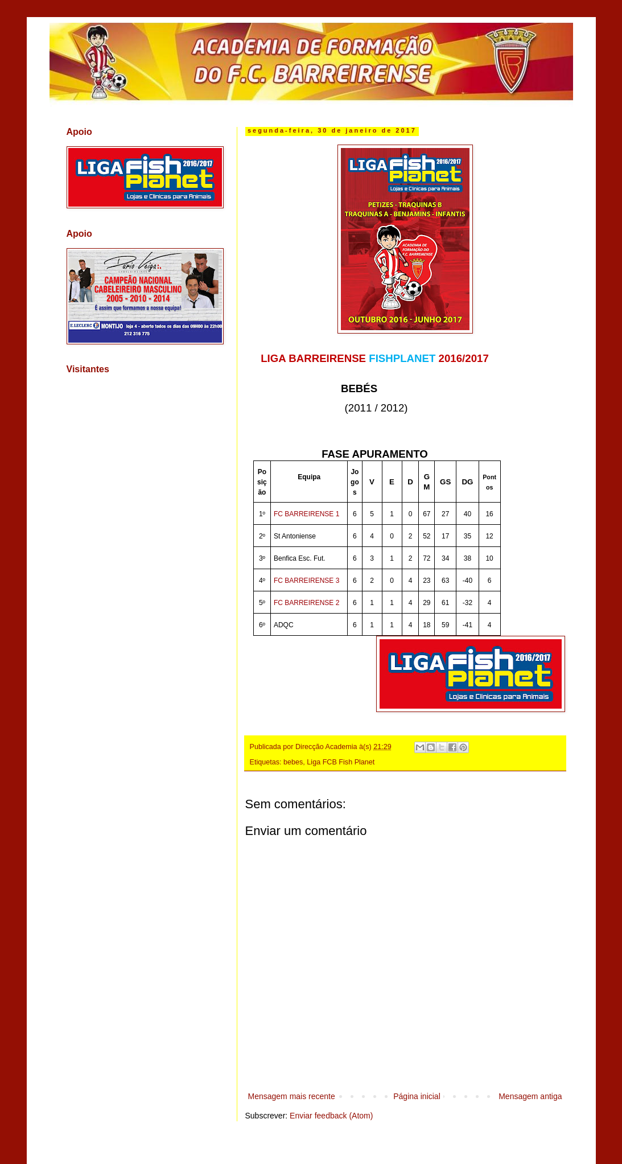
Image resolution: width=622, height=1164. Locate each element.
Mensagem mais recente (291, 1096)
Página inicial (416, 1096)
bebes (293, 762)
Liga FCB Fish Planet (340, 762)
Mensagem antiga (530, 1096)
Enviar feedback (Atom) (331, 1115)
